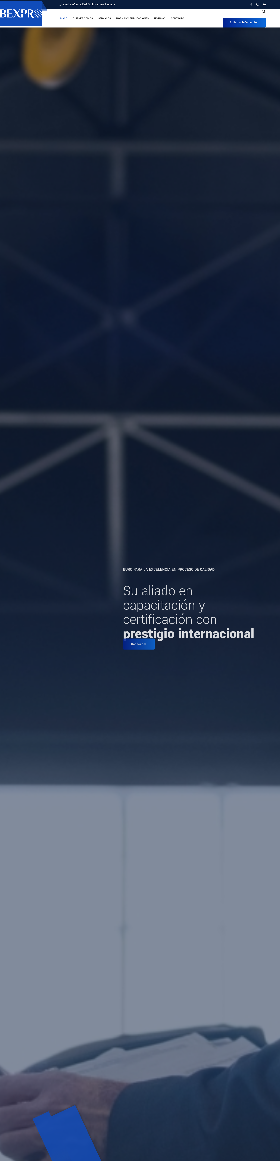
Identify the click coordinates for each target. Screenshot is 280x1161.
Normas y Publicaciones (132, 18)
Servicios (104, 18)
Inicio (63, 18)
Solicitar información (244, 22)
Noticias (160, 18)
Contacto (177, 18)
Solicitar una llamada (101, 4)
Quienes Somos (83, 18)
